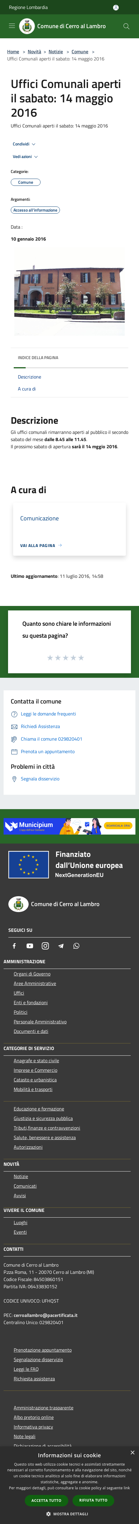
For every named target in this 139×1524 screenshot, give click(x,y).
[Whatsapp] (76, 946)
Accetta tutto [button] (46, 1500)
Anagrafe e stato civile (36, 1060)
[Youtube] (30, 946)
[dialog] (69, 1485)
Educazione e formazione (39, 1108)
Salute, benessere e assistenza (45, 1137)
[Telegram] (61, 946)
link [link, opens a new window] (127, 1487)
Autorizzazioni (28, 1147)
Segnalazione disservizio (38, 1359)
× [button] (132, 1453)
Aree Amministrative (35, 983)
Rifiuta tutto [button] (93, 1500)
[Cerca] (126, 26)
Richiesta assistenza (34, 1378)
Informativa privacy (33, 1426)
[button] (69, 1514)
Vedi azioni (26, 156)
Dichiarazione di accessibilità (43, 1445)
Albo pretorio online (34, 1417)
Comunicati (25, 1185)
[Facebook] (14, 946)
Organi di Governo (32, 973)
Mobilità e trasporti (33, 1089)
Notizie (56, 51)
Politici (20, 1012)
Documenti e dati (31, 1031)
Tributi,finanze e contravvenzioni (47, 1127)
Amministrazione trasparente (43, 1407)
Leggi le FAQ (26, 1369)
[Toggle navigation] (12, 25)
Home (13, 51)
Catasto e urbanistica (35, 1079)
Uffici (19, 992)
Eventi (20, 1232)
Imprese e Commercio (35, 1070)
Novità (34, 51)
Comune (80, 51)
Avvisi (20, 1195)
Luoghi (20, 1222)
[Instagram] (45, 946)
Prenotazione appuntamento (43, 1349)
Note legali (24, 1436)
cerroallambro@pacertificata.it (46, 1315)
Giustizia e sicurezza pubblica (43, 1118)
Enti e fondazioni (31, 1002)
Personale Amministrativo (40, 1021)
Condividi (25, 144)
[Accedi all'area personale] (116, 8)
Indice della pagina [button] (38, 357)
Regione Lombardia (28, 7)
